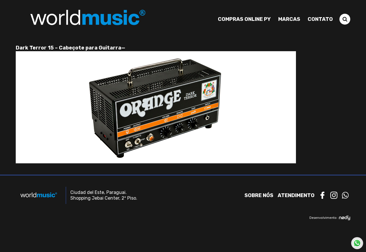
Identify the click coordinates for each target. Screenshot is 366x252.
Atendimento (296, 195)
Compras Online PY (244, 19)
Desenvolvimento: (329, 217)
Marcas (289, 19)
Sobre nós (258, 195)
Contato (320, 19)
